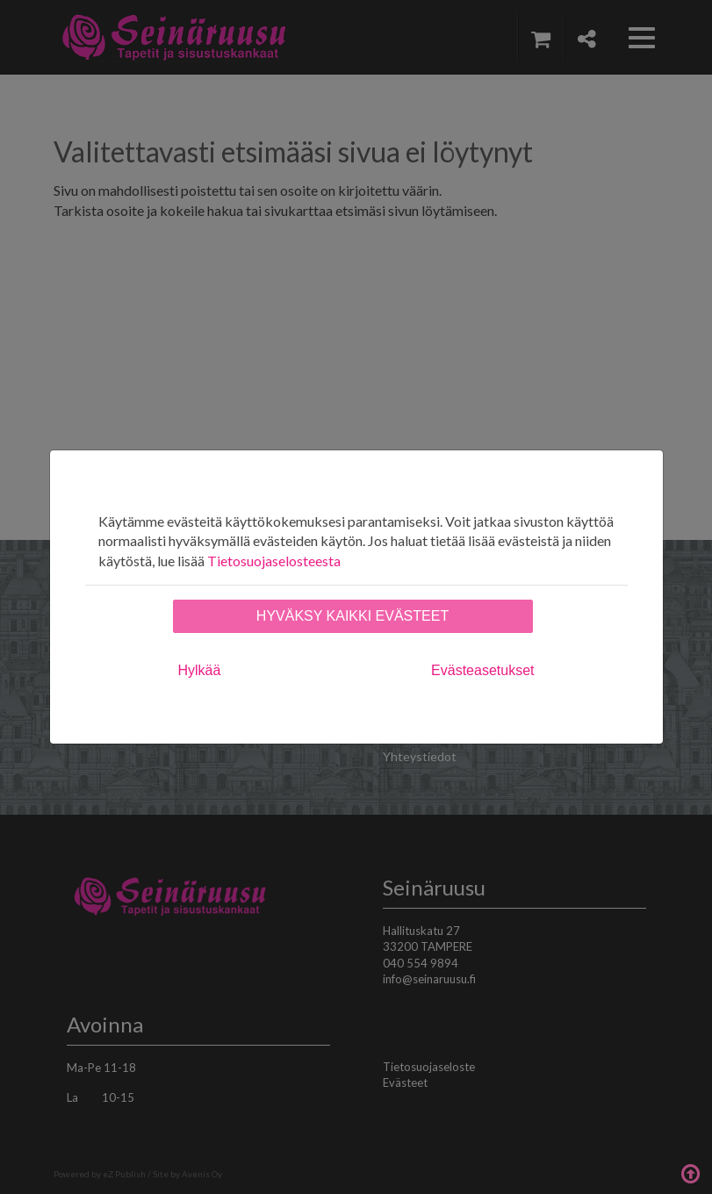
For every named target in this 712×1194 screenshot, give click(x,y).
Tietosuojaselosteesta (274, 560)
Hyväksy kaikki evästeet (352, 615)
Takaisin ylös (690, 1172)
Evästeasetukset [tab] (482, 670)
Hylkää (199, 670)
